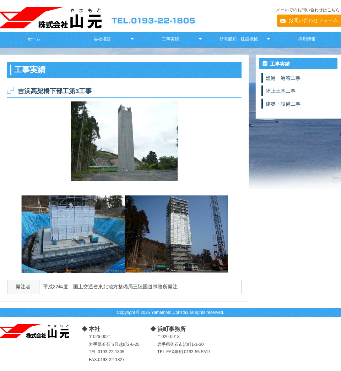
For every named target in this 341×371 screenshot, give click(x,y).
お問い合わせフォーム (313, 20)
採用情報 (306, 39)
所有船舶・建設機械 (239, 39)
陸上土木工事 (281, 91)
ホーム (34, 39)
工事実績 (170, 39)
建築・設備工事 (283, 104)
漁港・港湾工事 (283, 78)
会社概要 (102, 39)
